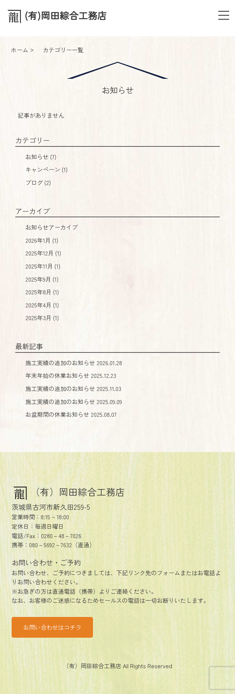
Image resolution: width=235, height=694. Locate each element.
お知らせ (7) (40, 156)
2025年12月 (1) (43, 253)
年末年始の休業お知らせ (70, 375)
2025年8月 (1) (42, 291)
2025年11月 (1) (42, 266)
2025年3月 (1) (42, 317)
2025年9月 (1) (41, 279)
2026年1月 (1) (41, 240)
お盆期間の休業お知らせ (71, 414)
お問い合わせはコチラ (52, 627)
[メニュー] (223, 15)
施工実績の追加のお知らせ (73, 362)
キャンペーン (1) (46, 169)
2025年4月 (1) (42, 304)
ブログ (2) (38, 182)
